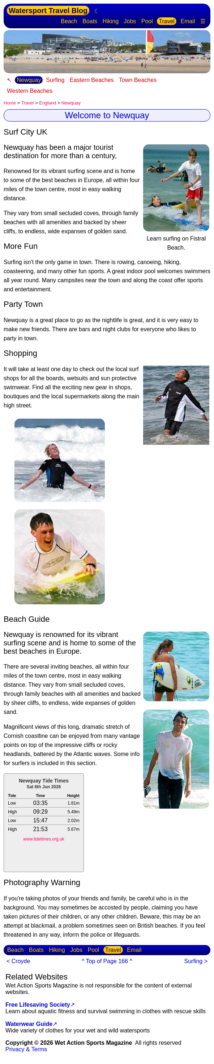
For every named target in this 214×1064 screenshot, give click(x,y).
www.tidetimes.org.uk (43, 839)
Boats (89, 21)
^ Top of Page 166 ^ (107, 961)
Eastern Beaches (92, 80)
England (47, 103)
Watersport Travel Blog (48, 11)
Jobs (130, 21)
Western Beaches (29, 91)
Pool (147, 21)
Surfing (55, 80)
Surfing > (195, 961)
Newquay (29, 80)
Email (188, 21)
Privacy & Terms (26, 1049)
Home (10, 103)
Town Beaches (138, 80)
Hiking (111, 21)
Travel (167, 21)
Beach (69, 21)
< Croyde (18, 961)
